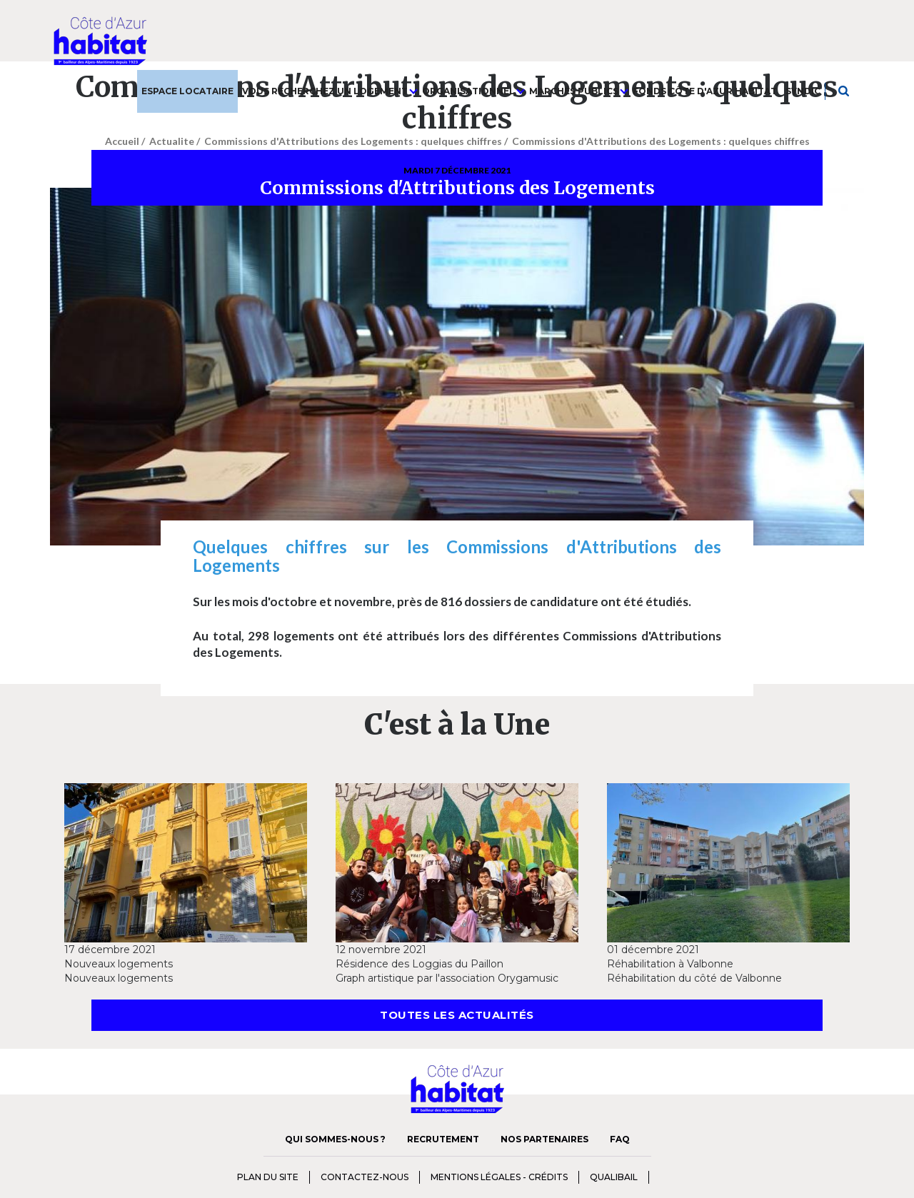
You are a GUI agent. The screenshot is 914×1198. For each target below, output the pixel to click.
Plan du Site (267, 1177)
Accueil (122, 141)
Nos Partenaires (544, 1139)
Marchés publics (578, 91)
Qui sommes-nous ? (335, 1139)
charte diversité (677, 1175)
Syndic (802, 91)
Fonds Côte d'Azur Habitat (705, 91)
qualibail (614, 1177)
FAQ (620, 1139)
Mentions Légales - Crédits (499, 1177)
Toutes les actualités (457, 1015)
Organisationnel (473, 91)
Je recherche (844, 91)
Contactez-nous (364, 1177)
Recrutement (443, 1139)
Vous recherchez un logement (330, 91)
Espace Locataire (187, 91)
